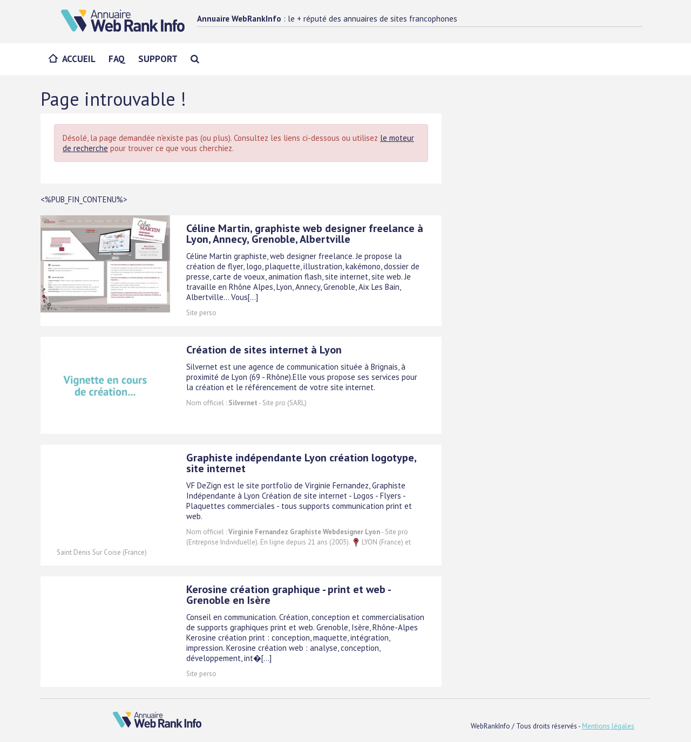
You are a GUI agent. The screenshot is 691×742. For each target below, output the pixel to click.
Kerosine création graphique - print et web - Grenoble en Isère (288, 594)
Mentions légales (608, 726)
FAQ (117, 59)
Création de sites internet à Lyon (264, 350)
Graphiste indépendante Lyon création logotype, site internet (301, 463)
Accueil (79, 59)
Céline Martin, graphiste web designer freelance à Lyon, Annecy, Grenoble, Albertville (304, 233)
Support (158, 59)
